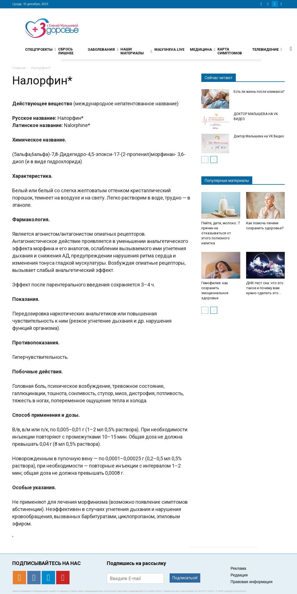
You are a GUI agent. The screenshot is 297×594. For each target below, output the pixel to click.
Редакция (239, 575)
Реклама (238, 568)
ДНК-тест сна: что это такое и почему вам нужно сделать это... (264, 288)
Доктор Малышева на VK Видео (259, 136)
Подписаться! (184, 578)
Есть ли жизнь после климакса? (259, 92)
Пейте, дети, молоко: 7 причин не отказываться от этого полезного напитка (220, 233)
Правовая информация (252, 582)
